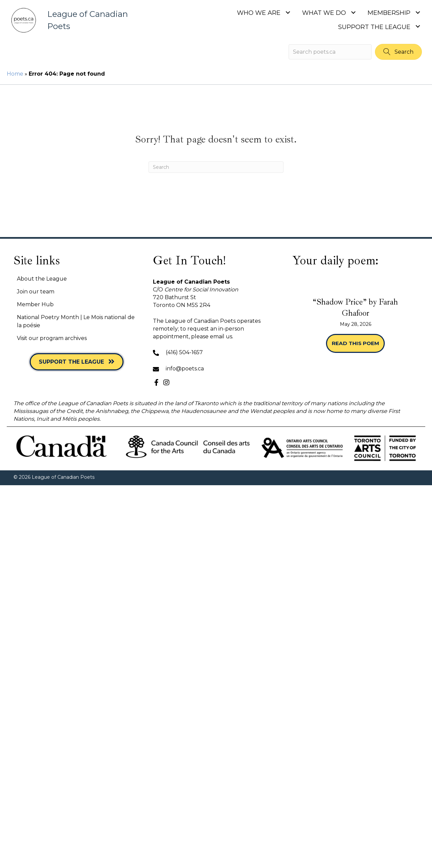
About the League (42, 279)
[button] (398, 52)
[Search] (216, 167)
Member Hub (35, 304)
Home (15, 74)
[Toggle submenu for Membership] (418, 12)
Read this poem (358, 343)
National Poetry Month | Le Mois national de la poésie (76, 321)
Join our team (35, 291)
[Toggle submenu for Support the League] (418, 26)
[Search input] (330, 51)
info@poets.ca (185, 368)
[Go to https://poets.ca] (78, 20)
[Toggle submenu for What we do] (353, 12)
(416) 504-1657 (184, 352)
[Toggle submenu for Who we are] (288, 12)
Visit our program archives (52, 338)
